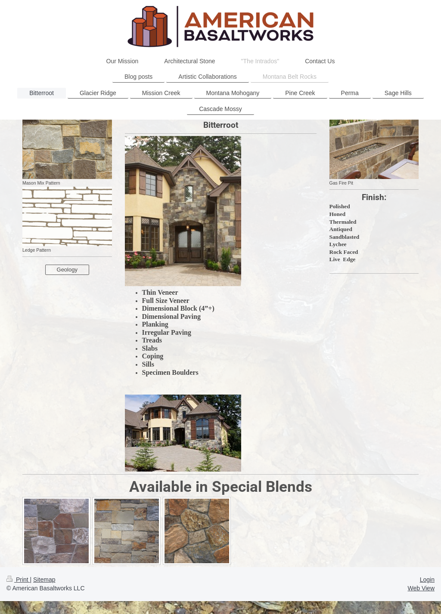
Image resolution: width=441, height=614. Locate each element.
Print (18, 579)
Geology (67, 269)
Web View (421, 588)
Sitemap (44, 579)
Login (427, 579)
